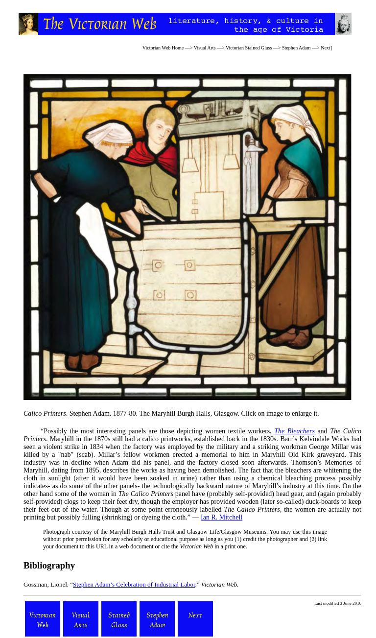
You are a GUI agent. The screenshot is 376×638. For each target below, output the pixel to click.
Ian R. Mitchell (221, 517)
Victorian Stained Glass (249, 47)
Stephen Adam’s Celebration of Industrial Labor (134, 584)
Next (325, 47)
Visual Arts (205, 47)
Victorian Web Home (163, 47)
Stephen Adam (296, 47)
